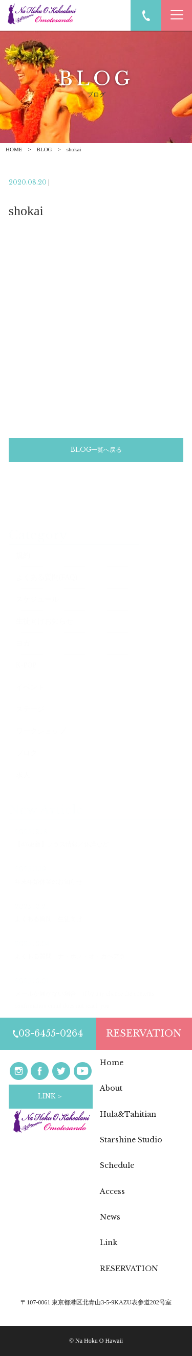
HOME (14, 149)
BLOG (44, 149)
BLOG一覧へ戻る (96, 451)
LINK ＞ (50, 1096)
